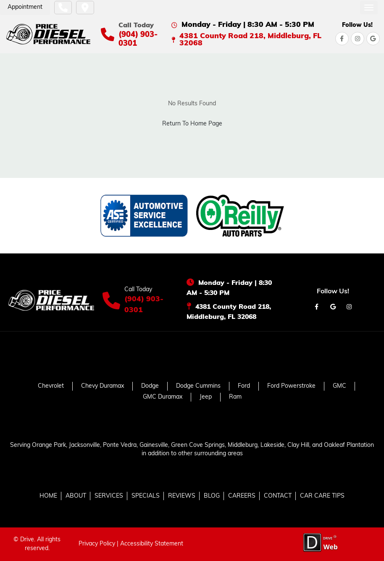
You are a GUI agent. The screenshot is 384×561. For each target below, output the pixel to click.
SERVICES (109, 496)
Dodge (150, 386)
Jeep (206, 397)
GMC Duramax (162, 397)
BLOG (212, 496)
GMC (339, 386)
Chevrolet (51, 386)
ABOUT (76, 496)
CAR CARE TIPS (322, 496)
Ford (244, 386)
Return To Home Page (192, 124)
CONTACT (278, 496)
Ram (235, 397)
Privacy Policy (97, 544)
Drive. (27, 540)
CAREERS (241, 496)
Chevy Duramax (102, 386)
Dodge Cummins (198, 386)
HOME (48, 496)
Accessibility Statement (151, 544)
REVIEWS (181, 496)
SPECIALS (146, 496)
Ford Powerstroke (291, 386)
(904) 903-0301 (143, 305)
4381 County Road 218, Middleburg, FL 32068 (250, 40)
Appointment (25, 7)
